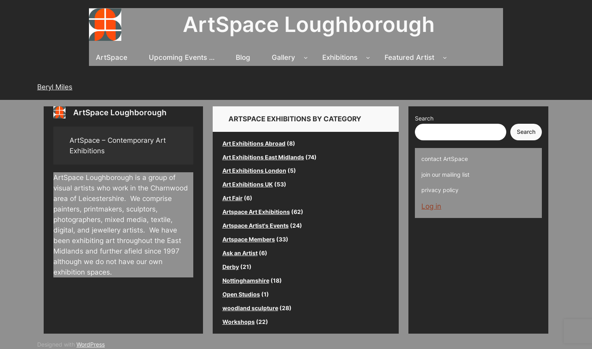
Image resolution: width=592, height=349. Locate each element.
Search (424, 118)
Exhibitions (339, 57)
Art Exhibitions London (254, 170)
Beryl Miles (54, 87)
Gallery (283, 57)
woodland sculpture (250, 308)
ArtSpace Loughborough (309, 24)
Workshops (238, 321)
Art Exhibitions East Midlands (263, 157)
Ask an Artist (240, 253)
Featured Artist (409, 57)
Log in (431, 206)
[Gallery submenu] (306, 57)
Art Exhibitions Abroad (253, 143)
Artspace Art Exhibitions (256, 211)
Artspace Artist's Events (255, 225)
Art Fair (232, 198)
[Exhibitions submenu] (368, 57)
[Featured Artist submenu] (445, 57)
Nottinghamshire (245, 280)
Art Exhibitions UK (247, 184)
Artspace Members (248, 239)
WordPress (90, 344)
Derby (230, 266)
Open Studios (241, 294)
